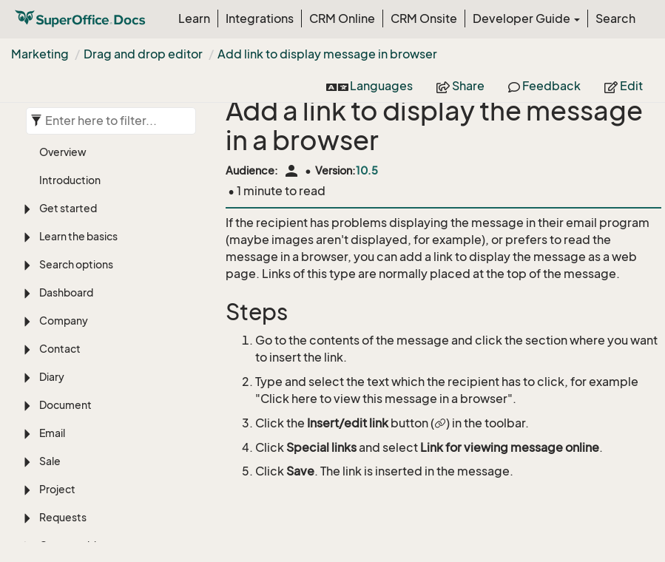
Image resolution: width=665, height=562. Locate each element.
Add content (93, 423)
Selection (63, 183)
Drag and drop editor (143, 54)
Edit (623, 85)
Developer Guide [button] (526, 18)
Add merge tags (102, 485)
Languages (369, 85)
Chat (51, 211)
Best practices (87, 343)
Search (615, 18)
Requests (63, 127)
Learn (194, 18)
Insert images (96, 464)
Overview (74, 260)
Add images (80, 302)
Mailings (70, 364)
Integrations (260, 18)
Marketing (40, 54)
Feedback (544, 85)
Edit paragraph (99, 444)
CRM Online (342, 18)
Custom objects (78, 155)
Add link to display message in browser (327, 54)
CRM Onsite (424, 18)
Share (460, 85)
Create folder (84, 281)
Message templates (100, 322)
